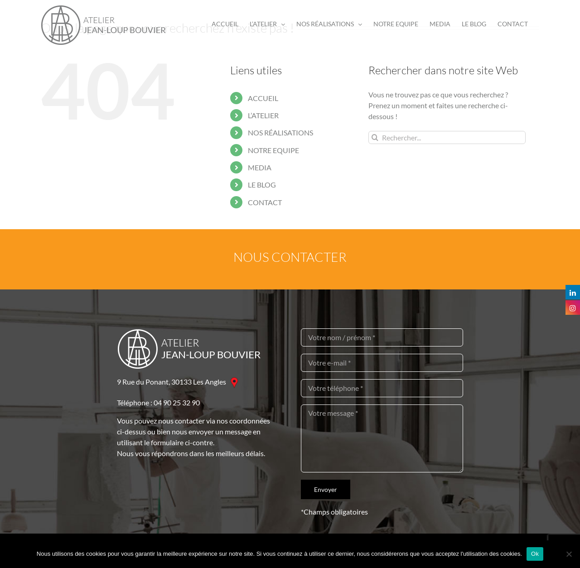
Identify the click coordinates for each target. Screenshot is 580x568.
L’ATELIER (263, 115)
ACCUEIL (263, 98)
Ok (535, 553)
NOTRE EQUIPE (273, 150)
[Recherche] (375, 137)
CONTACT (265, 202)
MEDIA (259, 167)
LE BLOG (262, 184)
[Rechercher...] (447, 137)
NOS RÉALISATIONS (280, 132)
